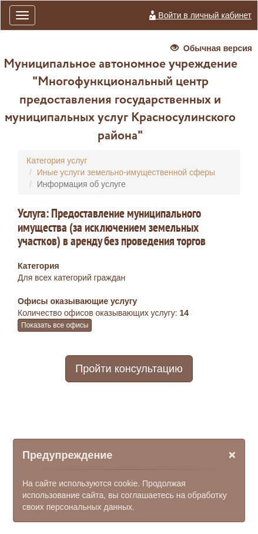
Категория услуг (56, 160)
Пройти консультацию (128, 369)
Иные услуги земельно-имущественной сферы (126, 172)
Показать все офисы (54, 325)
